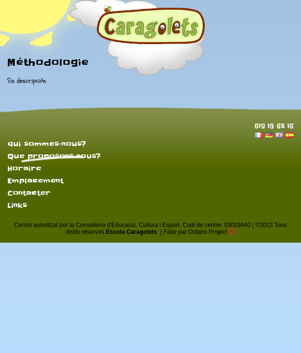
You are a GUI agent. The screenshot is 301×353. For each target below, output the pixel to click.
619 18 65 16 (274, 126)
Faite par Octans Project (199, 231)
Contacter (29, 193)
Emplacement (35, 181)
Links (17, 205)
